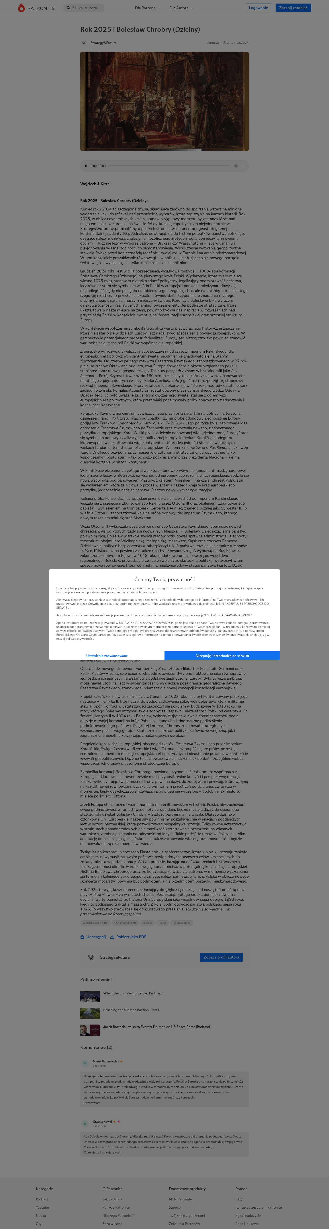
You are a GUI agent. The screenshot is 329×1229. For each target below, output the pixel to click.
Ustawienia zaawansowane (107, 655)
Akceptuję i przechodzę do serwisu (222, 655)
